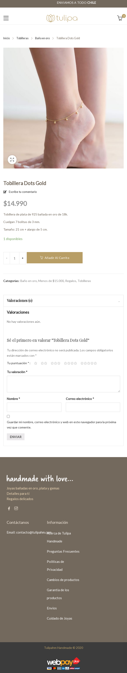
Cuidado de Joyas (59, 618)
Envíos (52, 608)
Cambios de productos (63, 580)
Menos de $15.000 (51, 281)
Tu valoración (17, 372)
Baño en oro (42, 38)
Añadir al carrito (57, 258)
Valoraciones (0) (19, 300)
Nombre (13, 399)
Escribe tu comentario (23, 192)
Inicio (6, 38)
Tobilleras (22, 38)
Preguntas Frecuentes (63, 551)
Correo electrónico (80, 399)
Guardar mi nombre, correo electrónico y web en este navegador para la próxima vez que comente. (61, 424)
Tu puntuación (18, 363)
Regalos (70, 281)
